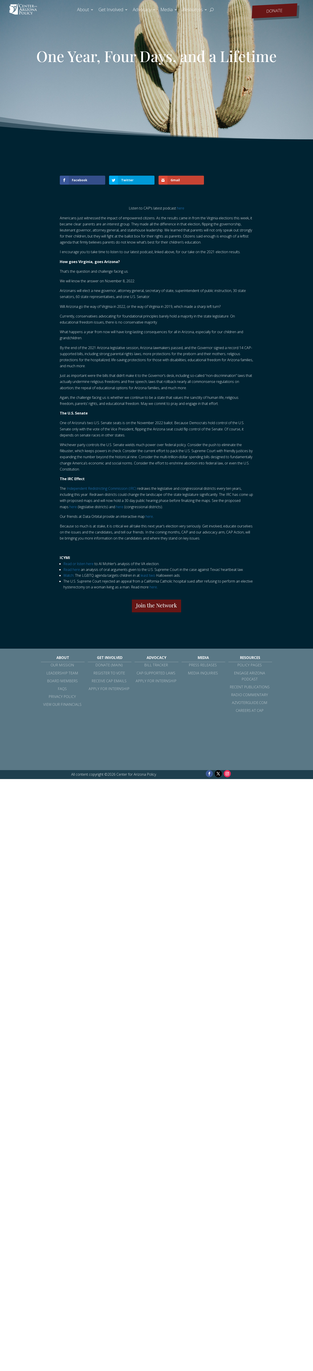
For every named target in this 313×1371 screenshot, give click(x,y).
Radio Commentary (249, 694)
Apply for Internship (109, 688)
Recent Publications (250, 686)
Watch (68, 575)
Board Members (62, 680)
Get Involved (111, 10)
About (83, 10)
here (180, 208)
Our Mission (62, 665)
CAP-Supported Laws (156, 673)
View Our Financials (62, 704)
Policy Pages (249, 665)
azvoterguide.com (249, 702)
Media (167, 10)
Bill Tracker (156, 665)
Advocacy (142, 10)
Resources (192, 10)
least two (148, 575)
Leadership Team (62, 673)
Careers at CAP (250, 710)
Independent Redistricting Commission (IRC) (101, 488)
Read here (71, 569)
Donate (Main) (109, 665)
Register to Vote (109, 673)
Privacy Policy (62, 696)
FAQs (62, 688)
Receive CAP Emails (109, 680)
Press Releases (203, 665)
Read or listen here (78, 563)
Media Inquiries (203, 673)
